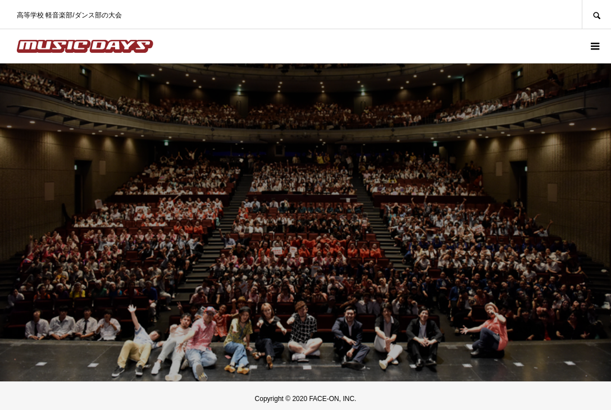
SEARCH (596, 14)
